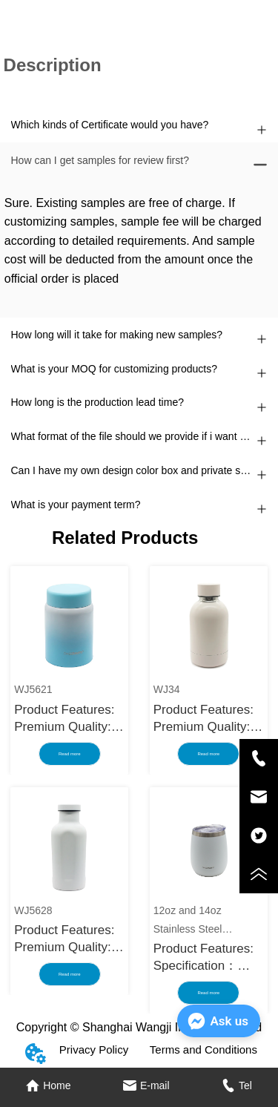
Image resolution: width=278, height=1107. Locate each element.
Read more (70, 754)
